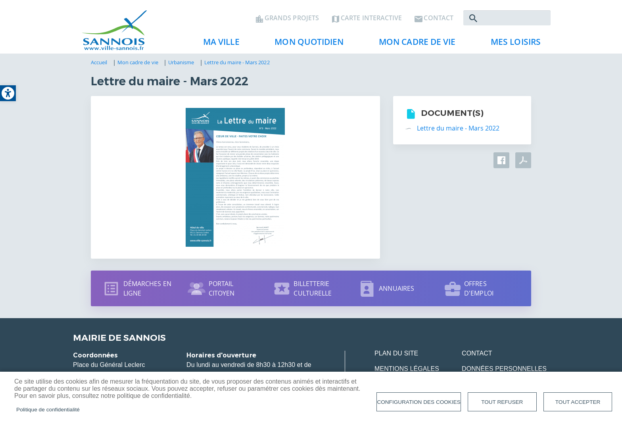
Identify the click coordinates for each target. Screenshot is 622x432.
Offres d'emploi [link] (478, 288)
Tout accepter (578, 402)
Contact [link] (438, 18)
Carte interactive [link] (371, 18)
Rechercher (473, 18)
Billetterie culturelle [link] (313, 288)
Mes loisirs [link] (512, 44)
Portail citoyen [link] (222, 288)
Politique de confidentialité (48, 410)
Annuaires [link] (396, 288)
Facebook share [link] (501, 160)
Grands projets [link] (292, 18)
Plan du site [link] (396, 353)
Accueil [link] (99, 62)
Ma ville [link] (218, 44)
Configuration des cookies (418, 402)
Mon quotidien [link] (306, 44)
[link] (8, 93)
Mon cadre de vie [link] (414, 44)
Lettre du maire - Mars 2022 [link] (237, 62)
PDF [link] (523, 160)
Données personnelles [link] (504, 368)
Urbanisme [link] (181, 62)
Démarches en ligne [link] (147, 288)
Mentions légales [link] (406, 368)
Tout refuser (502, 402)
